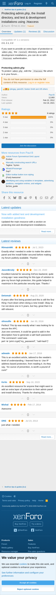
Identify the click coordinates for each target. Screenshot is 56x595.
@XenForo (20, 530)
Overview (6, 31)
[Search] (52, 3)
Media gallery (7, 548)
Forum (4, 544)
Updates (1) (20, 31)
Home (40, 500)
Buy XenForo (20, 524)
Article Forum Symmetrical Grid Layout (22, 156)
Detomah (6, 295)
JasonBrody (7, 270)
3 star (5, 127)
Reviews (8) (34, 31)
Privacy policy (24, 500)
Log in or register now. (39, 82)
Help (34, 500)
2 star (5, 132)
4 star (5, 122)
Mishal (5, 404)
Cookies (7, 496)
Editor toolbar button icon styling (20, 174)
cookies (23, 564)
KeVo (4, 382)
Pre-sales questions (36, 551)
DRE (3, 420)
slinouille (6, 321)
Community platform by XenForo (24, 506)
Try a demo (36, 524)
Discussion (48, 31)
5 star (5, 117)
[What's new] (46, 3)
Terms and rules (9, 500)
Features (32, 544)
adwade (5, 353)
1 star (5, 137)
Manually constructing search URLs (21, 162)
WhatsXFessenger (14, 168)
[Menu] (4, 3)
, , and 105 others (29, 89)
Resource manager (9, 551)
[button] (14, 496)
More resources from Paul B (17, 152)
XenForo (37, 530)
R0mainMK (7, 247)
